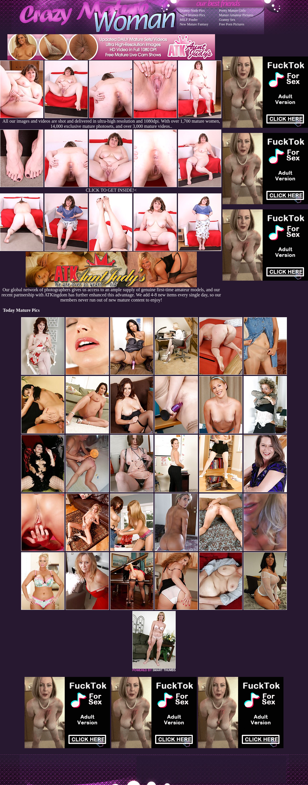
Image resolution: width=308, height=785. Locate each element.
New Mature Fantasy (194, 24)
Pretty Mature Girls (232, 11)
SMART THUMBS (164, 670)
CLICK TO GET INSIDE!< (111, 190)
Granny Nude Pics (192, 11)
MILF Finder (189, 20)
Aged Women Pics (192, 15)
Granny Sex (227, 20)
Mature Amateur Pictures (236, 15)
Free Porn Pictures (231, 24)
